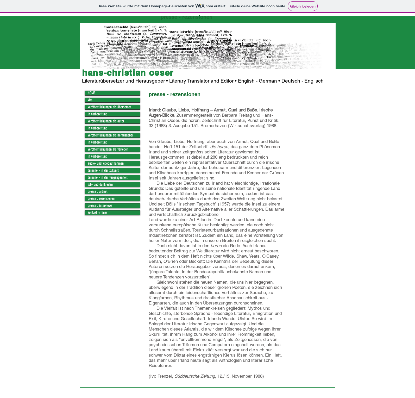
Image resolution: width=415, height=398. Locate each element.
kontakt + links (97, 212)
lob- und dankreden (100, 184)
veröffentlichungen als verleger (108, 149)
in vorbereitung (97, 114)
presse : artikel (97, 191)
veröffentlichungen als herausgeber (110, 135)
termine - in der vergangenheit (108, 177)
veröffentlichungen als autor (106, 121)
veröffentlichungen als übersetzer (109, 107)
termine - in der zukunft (103, 170)
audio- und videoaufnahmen (106, 163)
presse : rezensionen (101, 198)
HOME (91, 93)
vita (90, 100)
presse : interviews (100, 205)
